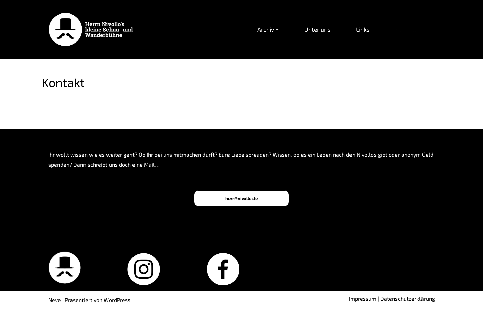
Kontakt (405, 29)
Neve (54, 300)
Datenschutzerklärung (407, 298)
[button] (277, 29)
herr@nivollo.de (241, 198)
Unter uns (317, 29)
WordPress (117, 300)
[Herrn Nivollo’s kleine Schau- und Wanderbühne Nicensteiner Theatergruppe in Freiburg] (93, 30)
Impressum (362, 298)
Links (363, 29)
